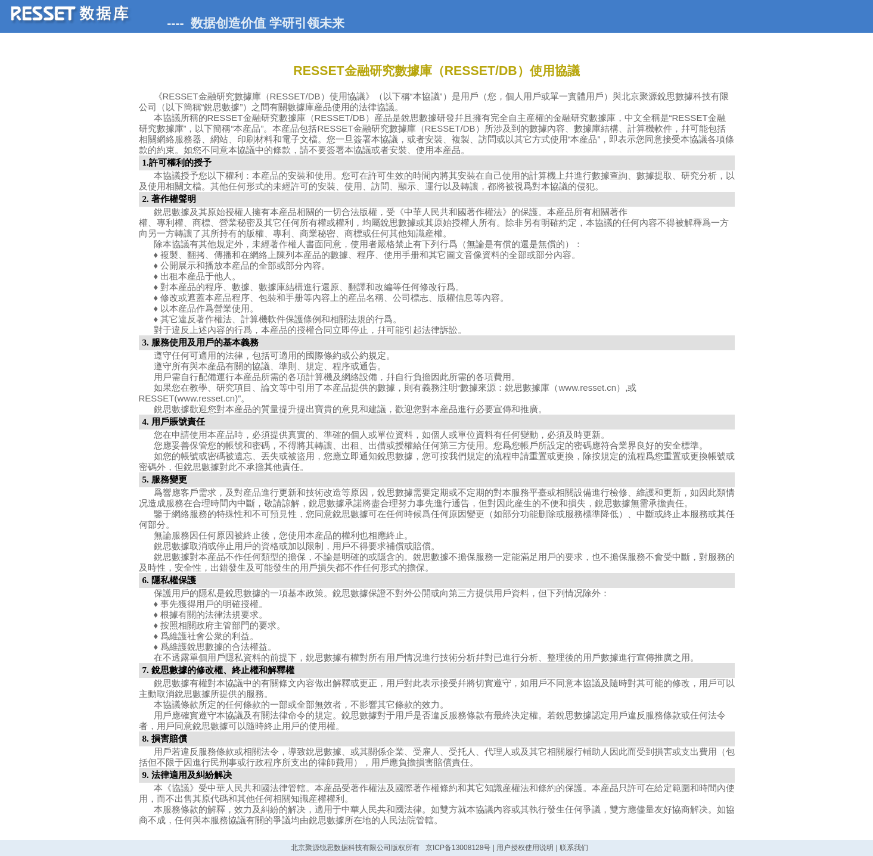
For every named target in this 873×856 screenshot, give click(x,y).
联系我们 (574, 847)
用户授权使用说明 (525, 847)
